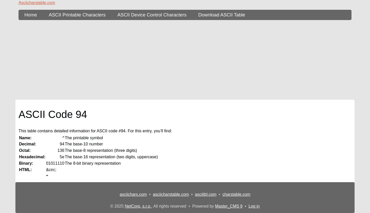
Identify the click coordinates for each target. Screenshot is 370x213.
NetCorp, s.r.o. (138, 206)
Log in (254, 206)
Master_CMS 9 (229, 206)
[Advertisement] (185, 60)
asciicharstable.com (171, 194)
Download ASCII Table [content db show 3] (221, 14)
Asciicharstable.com (36, 3)
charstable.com (237, 194)
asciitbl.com (206, 194)
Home (30, 14)
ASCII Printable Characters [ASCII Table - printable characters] (77, 14)
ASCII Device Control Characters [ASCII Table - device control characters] (152, 14)
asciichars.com (133, 194)
